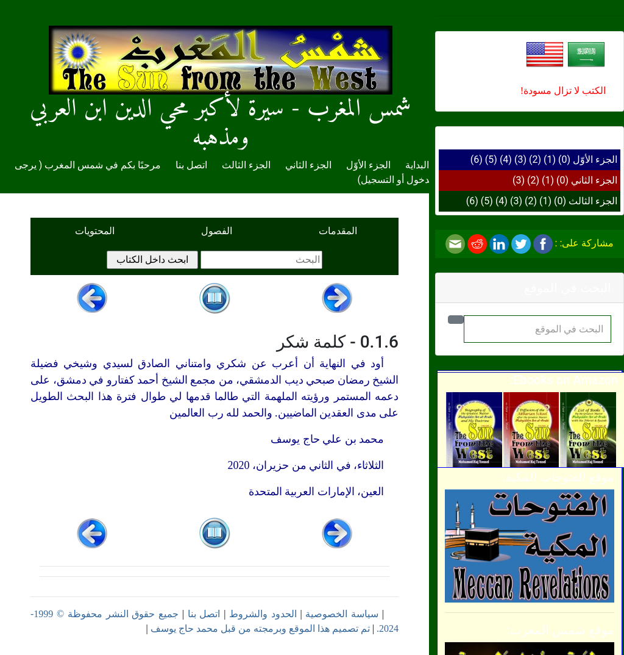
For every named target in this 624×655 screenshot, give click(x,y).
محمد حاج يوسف (184, 628)
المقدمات (338, 231)
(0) (564, 159)
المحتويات (95, 231)
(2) (535, 159)
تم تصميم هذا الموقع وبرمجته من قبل (294, 628)
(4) (506, 159)
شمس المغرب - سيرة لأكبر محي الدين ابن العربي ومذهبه (220, 99)
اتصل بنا (191, 165)
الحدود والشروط (263, 614)
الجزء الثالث (593, 201)
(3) (520, 159)
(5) (491, 159)
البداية (417, 165)
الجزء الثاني (594, 180)
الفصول (216, 231)
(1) (550, 159)
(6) (476, 159)
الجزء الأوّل (595, 159)
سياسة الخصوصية (341, 614)
